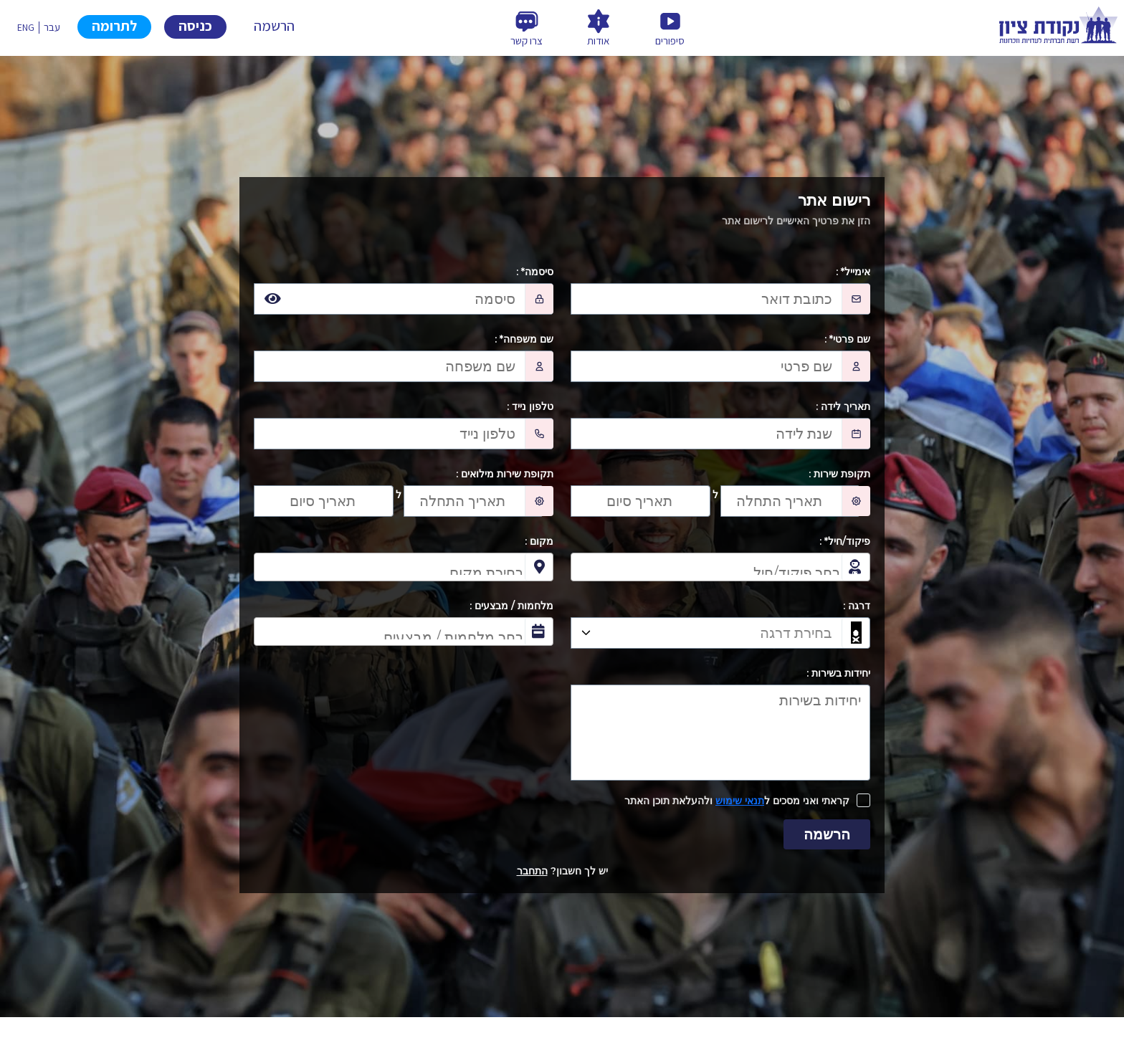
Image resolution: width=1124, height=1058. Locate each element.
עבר (52, 27)
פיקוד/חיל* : (844, 541)
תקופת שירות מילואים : (504, 473)
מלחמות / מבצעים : (511, 605)
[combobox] (720, 567)
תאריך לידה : (843, 406)
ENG (25, 28)
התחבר (532, 870)
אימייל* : (853, 271)
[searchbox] (709, 568)
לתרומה (114, 25)
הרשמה (274, 25)
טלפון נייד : (530, 406)
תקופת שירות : (839, 473)
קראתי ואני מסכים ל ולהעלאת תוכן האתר (736, 800)
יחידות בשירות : (838, 673)
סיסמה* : (534, 271)
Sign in (195, 27)
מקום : (539, 541)
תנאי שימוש (739, 800)
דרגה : (856, 605)
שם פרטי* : (847, 339)
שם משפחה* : (524, 339)
